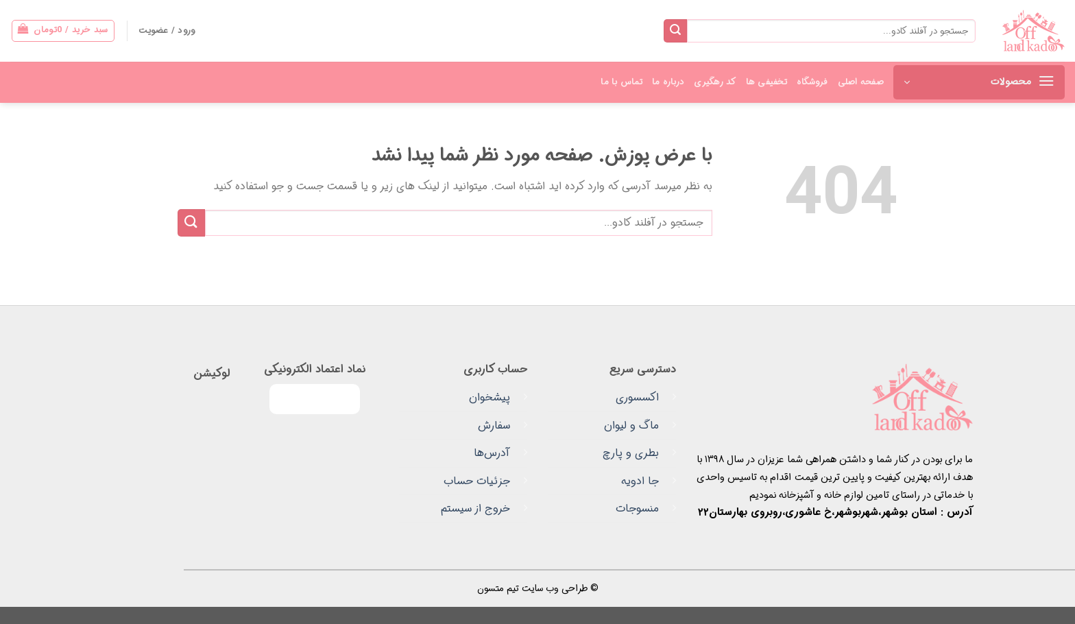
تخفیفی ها (766, 82)
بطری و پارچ (631, 452)
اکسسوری (637, 397)
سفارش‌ (494, 425)
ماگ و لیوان (631, 425)
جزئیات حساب (477, 481)
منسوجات (637, 508)
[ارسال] (675, 31)
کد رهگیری (715, 82)
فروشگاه (812, 82)
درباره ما (668, 82)
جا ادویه (640, 481)
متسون (490, 588)
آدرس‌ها (492, 452)
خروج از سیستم (475, 508)
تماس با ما (621, 82)
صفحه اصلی (861, 82)
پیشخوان (489, 397)
